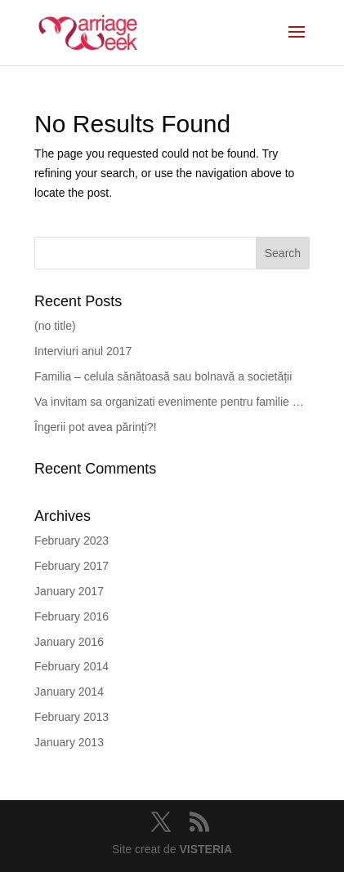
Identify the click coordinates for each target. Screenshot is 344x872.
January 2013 (69, 742)
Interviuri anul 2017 (83, 351)
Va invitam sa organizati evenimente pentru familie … (169, 401)
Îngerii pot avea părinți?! (95, 427)
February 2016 (71, 616)
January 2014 (69, 691)
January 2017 (69, 591)
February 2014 (71, 666)
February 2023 (71, 540)
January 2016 (69, 641)
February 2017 (71, 565)
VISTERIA (205, 849)
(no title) (55, 325)
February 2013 (71, 716)
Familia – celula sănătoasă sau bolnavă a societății (163, 376)
